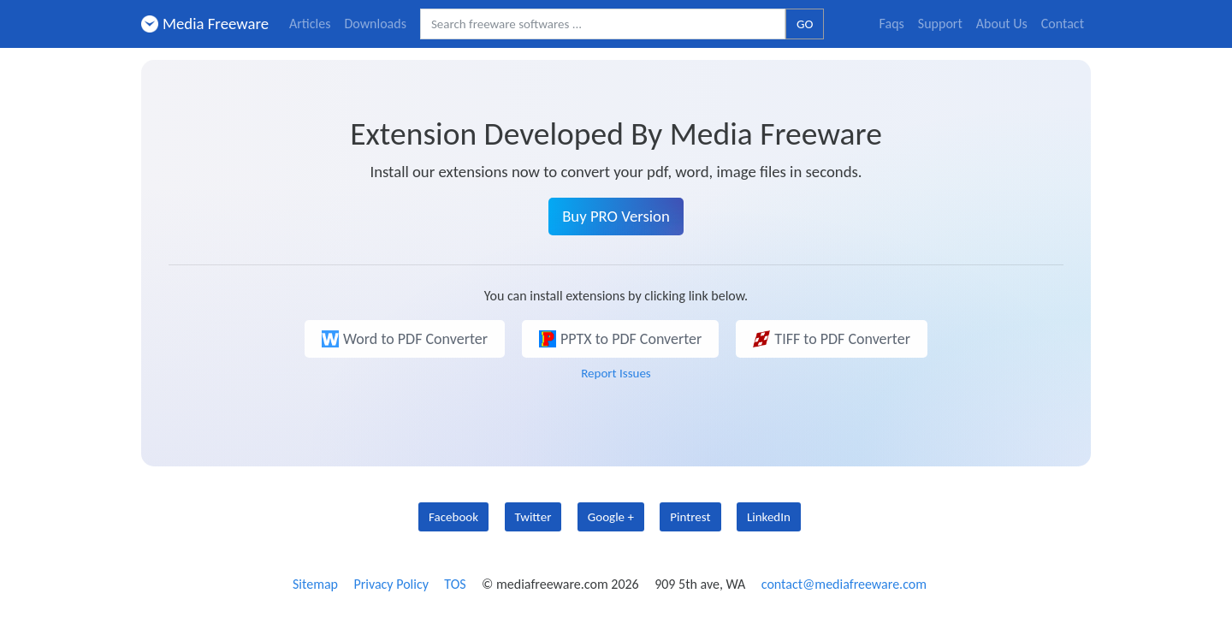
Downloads (375, 23)
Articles (309, 23)
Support (940, 23)
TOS (454, 584)
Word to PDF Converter (405, 338)
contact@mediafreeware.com (844, 584)
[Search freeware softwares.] (602, 24)
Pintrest (690, 517)
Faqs (892, 23)
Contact (1062, 23)
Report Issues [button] (616, 373)
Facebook (453, 517)
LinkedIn (769, 517)
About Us (1002, 23)
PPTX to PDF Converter (620, 338)
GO (805, 24)
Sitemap (315, 584)
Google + (611, 517)
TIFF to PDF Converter (831, 338)
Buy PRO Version (616, 216)
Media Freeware (205, 23)
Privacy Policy (391, 584)
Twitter (533, 517)
